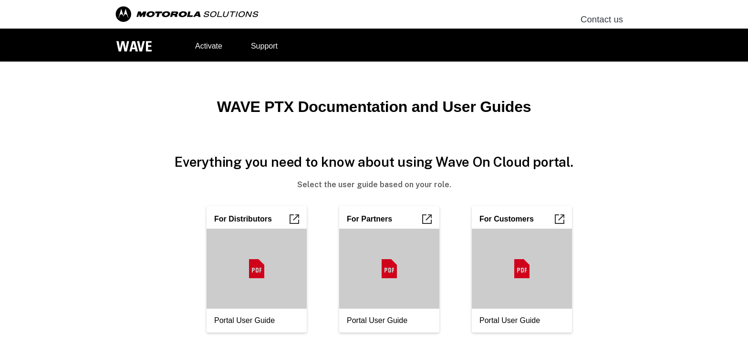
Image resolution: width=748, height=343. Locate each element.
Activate (208, 46)
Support (264, 46)
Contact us (602, 19)
